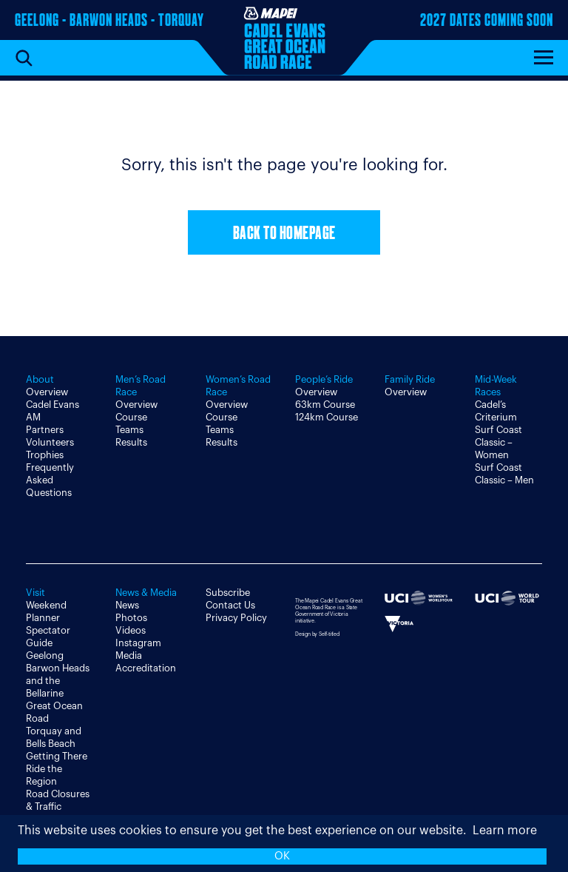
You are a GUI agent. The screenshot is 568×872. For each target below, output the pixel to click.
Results (131, 442)
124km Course (326, 417)
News (127, 605)
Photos (131, 618)
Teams (129, 430)
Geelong (45, 655)
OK (282, 856)
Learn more (505, 830)
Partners (45, 430)
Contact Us (230, 605)
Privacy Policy (236, 618)
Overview (47, 392)
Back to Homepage (284, 234)
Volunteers (50, 442)
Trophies (45, 455)
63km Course (325, 404)
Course (131, 417)
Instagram (138, 643)
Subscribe (228, 592)
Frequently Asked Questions (50, 480)
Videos (130, 630)
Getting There (56, 756)
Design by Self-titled (317, 634)
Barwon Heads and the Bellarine (57, 680)
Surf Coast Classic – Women (498, 442)
